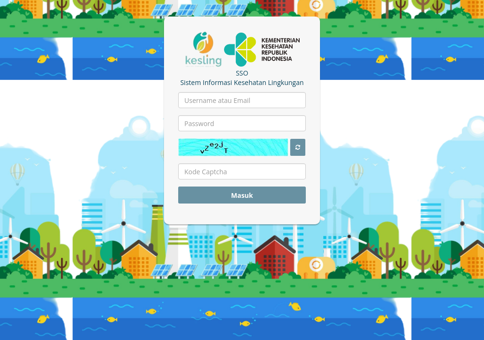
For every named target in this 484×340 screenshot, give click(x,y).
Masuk (242, 195)
